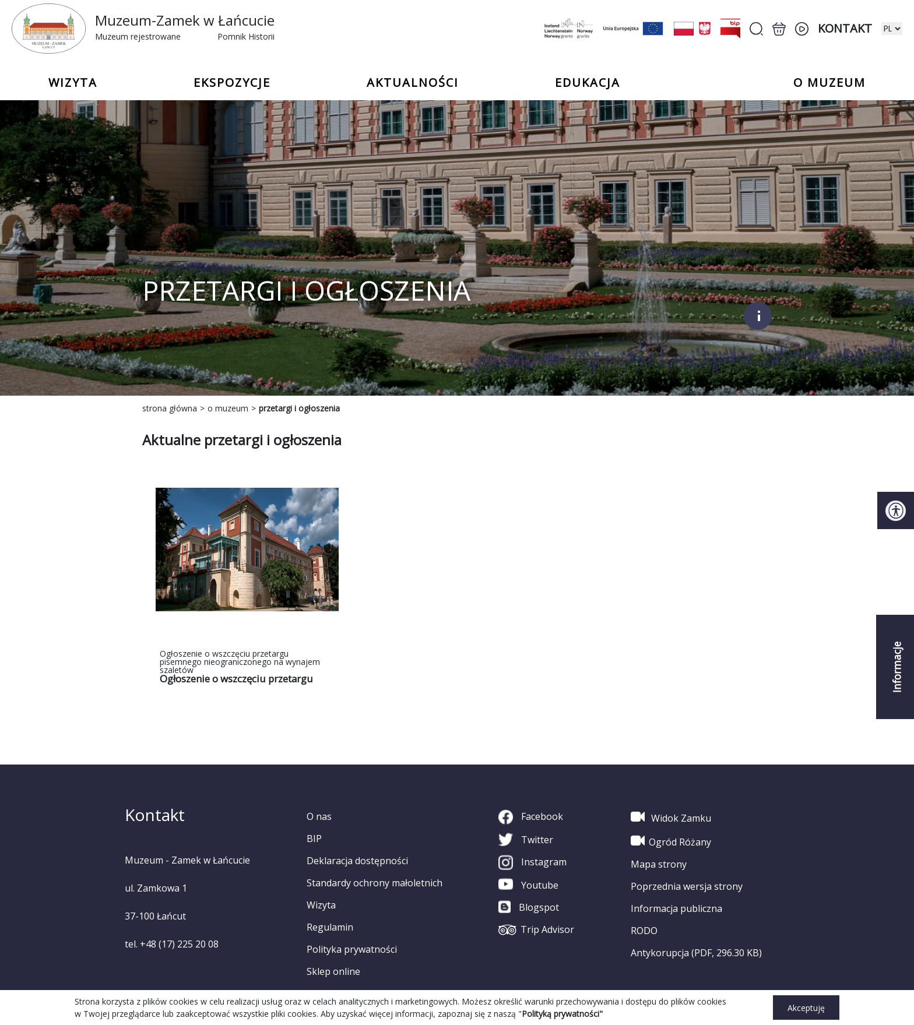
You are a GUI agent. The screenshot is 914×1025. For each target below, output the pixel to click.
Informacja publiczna (676, 908)
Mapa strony (659, 864)
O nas (319, 816)
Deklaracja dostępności (357, 860)
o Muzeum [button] (829, 83)
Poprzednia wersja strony (687, 886)
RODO (644, 930)
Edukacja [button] (587, 83)
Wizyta (321, 905)
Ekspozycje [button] (232, 83)
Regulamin (330, 927)
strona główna (169, 408)
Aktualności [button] (413, 83)
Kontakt (845, 28)
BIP (314, 838)
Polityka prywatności (352, 949)
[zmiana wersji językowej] (891, 28)
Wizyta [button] (72, 83)
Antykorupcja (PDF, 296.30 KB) (696, 952)
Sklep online (333, 971)
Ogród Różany (671, 840)
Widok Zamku (671, 817)
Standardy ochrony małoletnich (374, 882)
